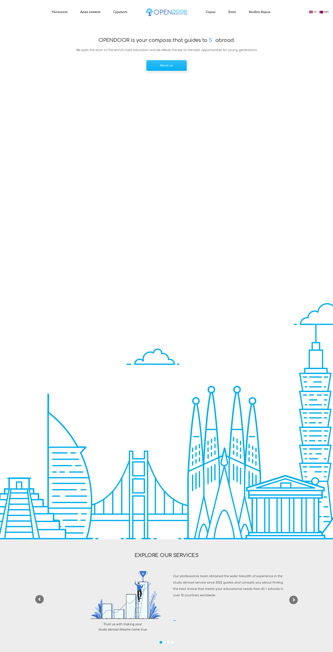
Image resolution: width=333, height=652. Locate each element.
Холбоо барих (259, 12)
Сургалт (120, 12)
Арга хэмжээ (90, 12)
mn (324, 12)
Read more (189, 622)
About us (166, 65)
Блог (232, 12)
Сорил (211, 12)
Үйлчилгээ (60, 12)
